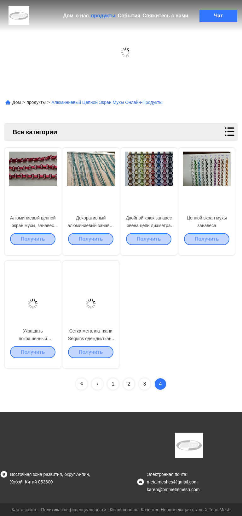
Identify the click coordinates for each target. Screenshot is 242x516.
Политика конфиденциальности (73, 509)
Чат (218, 15)
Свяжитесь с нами (165, 15)
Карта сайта (24, 509)
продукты (103, 15)
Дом (68, 15)
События (129, 15)
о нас (82, 15)
